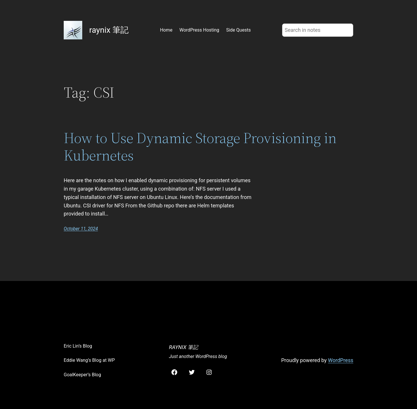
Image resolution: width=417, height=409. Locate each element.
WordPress (340, 360)
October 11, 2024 (81, 228)
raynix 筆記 (109, 30)
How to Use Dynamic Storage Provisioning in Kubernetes (200, 146)
